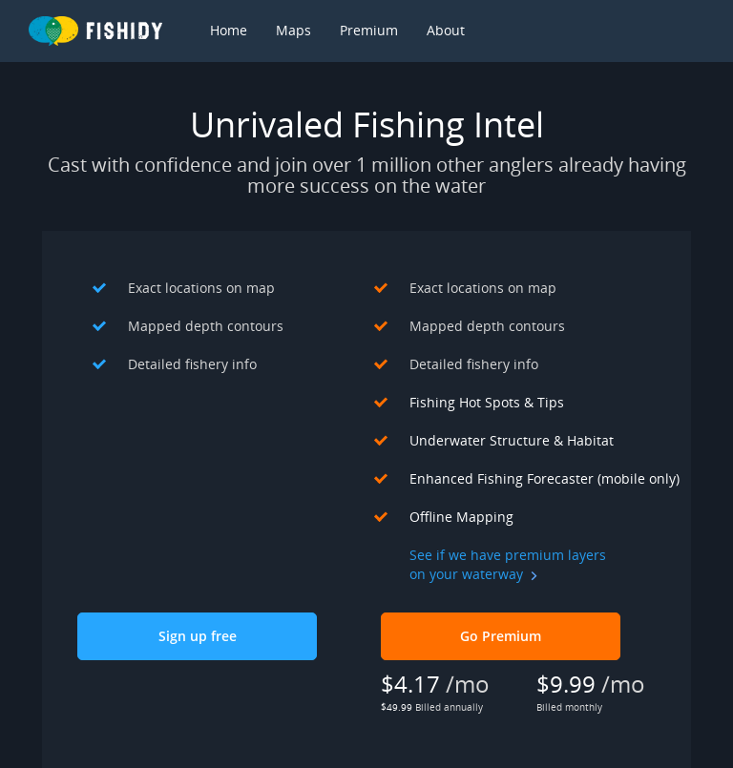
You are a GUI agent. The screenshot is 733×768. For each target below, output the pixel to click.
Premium (369, 30)
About (446, 30)
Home (228, 30)
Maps (293, 30)
